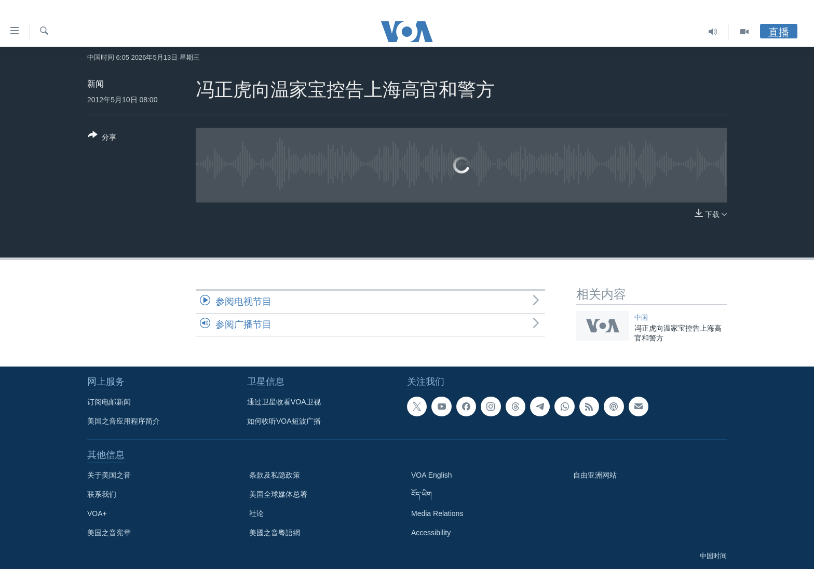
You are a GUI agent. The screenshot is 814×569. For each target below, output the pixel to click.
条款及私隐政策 (274, 475)
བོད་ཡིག (421, 494)
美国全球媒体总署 (278, 494)
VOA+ (97, 513)
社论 (256, 513)
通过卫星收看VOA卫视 (284, 402)
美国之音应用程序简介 (123, 421)
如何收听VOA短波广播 (284, 421)
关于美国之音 (109, 475)
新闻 (95, 83)
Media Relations (437, 513)
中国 (641, 317)
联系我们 (101, 494)
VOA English (431, 475)
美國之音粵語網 (274, 533)
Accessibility (431, 533)
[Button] (102, 138)
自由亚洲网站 (595, 475)
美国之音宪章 (109, 533)
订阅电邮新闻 (109, 402)
